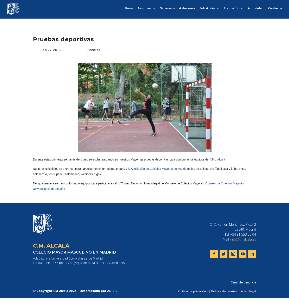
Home (129, 8)
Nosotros (144, 8)
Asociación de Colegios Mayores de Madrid (158, 168)
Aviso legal (248, 291)
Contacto (275, 8)
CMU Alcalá (217, 159)
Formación (231, 8)
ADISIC (112, 291)
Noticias (93, 50)
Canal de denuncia (243, 282)
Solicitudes (207, 8)
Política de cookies (224, 291)
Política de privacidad (193, 291)
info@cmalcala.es (243, 239)
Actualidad (256, 8)
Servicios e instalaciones (177, 8)
